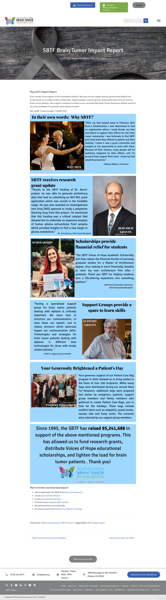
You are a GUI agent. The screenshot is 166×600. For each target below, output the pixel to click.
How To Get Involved (88, 586)
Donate (139, 5)
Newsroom (46, 522)
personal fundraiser (51, 495)
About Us (72, 586)
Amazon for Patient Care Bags (68, 509)
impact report (99, 522)
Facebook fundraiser (52, 499)
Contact (156, 590)
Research (56, 522)
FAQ (111, 590)
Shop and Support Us (109, 586)
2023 (89, 522)
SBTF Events (67, 522)
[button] (114, 7)
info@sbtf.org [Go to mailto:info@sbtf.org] (43, 574)
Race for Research (73, 492)
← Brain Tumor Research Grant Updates (48, 538)
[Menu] (158, 21)
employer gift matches (59, 502)
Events (134, 586)
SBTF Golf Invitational (60, 590)
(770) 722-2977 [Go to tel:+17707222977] (17, 574)
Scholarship (101, 590)
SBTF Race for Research (149, 586)
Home (63, 586)
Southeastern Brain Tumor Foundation (89, 58)
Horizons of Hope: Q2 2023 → (122, 538)
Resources (78, 590)
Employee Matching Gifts (138, 590)
